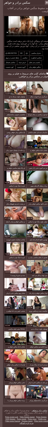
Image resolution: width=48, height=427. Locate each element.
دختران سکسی (34, 53)
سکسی (22, 58)
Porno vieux (29, 419)
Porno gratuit (19, 419)
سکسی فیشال (8, 62)
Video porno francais (10, 421)
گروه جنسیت (19, 67)
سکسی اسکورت (34, 58)
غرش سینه (20, 62)
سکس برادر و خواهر (15, 2)
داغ (24, 53)
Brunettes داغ (9, 53)
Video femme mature (24, 417)
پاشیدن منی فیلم (32, 62)
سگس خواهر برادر (32, 67)
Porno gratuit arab (9, 417)
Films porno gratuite (39, 421)
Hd (19, 53)
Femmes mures (24, 421)
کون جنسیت (7, 67)
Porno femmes (39, 417)
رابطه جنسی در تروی (10, 58)
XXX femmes (8, 419)
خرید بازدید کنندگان (24, 423)
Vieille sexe (40, 419)
